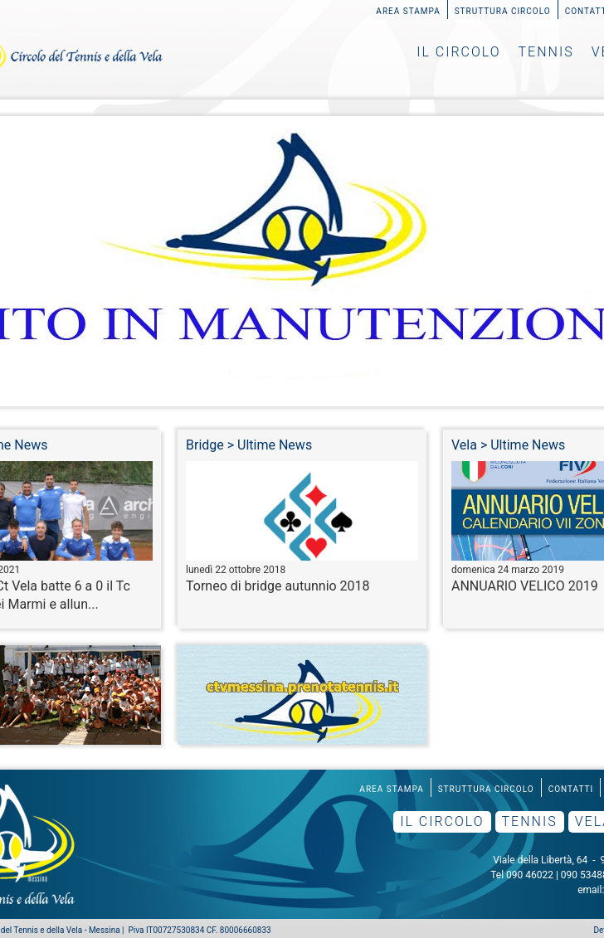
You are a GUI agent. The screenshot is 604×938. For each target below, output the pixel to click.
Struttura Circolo (503, 11)
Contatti (571, 789)
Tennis (546, 52)
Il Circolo (458, 52)
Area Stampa (408, 11)
